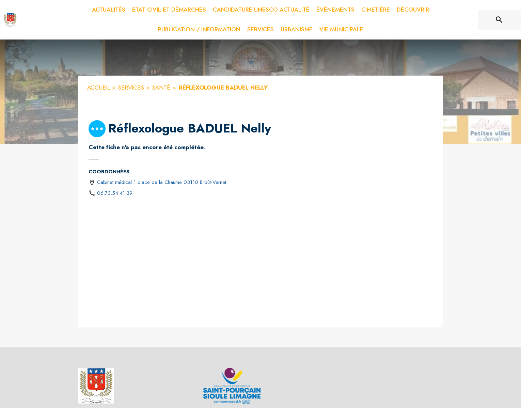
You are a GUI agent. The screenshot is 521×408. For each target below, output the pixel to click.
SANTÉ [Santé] (161, 87)
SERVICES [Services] (131, 87)
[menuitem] (109, 10)
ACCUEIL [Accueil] (98, 87)
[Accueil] (10, 20)
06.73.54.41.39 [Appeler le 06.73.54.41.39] (114, 193)
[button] (97, 128)
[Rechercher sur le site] (499, 19)
